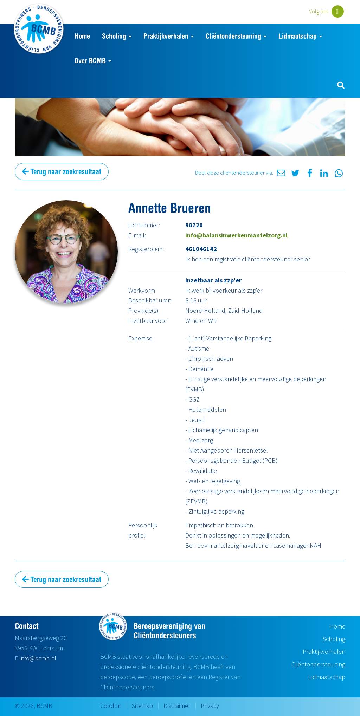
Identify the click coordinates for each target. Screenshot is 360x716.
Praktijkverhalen (168, 36)
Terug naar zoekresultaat (61, 171)
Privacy (210, 706)
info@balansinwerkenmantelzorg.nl (236, 235)
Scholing (116, 36)
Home (82, 36)
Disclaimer (176, 706)
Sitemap (142, 706)
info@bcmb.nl (38, 658)
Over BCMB (93, 60)
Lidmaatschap (300, 36)
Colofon (110, 706)
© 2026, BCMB (33, 706)
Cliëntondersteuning (236, 36)
